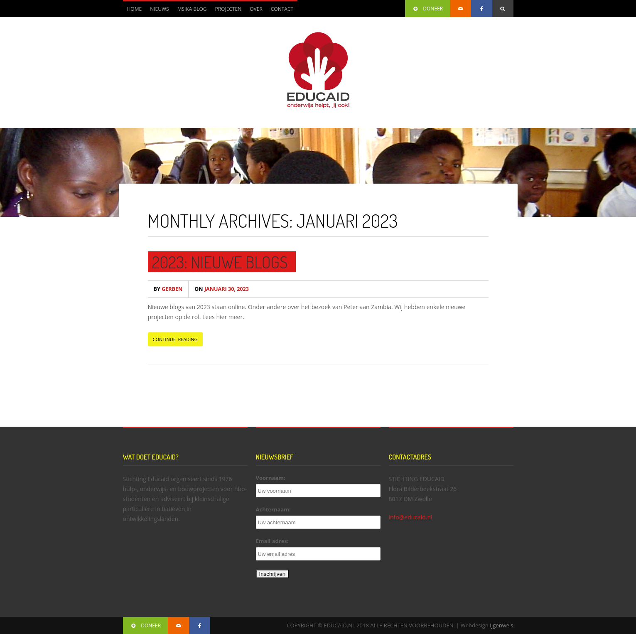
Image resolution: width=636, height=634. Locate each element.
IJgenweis (501, 625)
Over (256, 8)
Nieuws (159, 8)
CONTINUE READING (175, 339)
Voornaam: (270, 478)
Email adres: (272, 541)
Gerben (168, 288)
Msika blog (192, 8)
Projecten (228, 8)
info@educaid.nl (410, 517)
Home (134, 8)
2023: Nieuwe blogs (220, 261)
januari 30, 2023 (221, 288)
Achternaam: (273, 509)
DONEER (427, 8)
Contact (282, 8)
